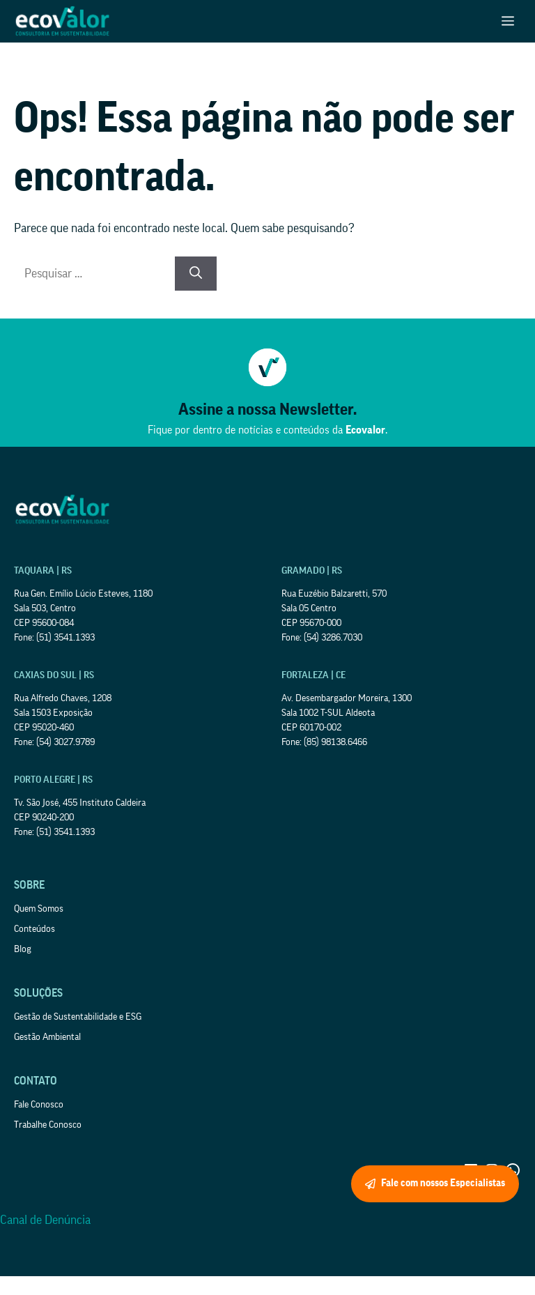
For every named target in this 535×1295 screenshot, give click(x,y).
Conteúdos (34, 929)
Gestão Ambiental (47, 1037)
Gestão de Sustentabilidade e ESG (77, 1017)
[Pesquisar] (196, 273)
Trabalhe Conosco (48, 1125)
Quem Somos (38, 909)
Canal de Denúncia (45, 1219)
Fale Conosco (38, 1105)
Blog (22, 949)
